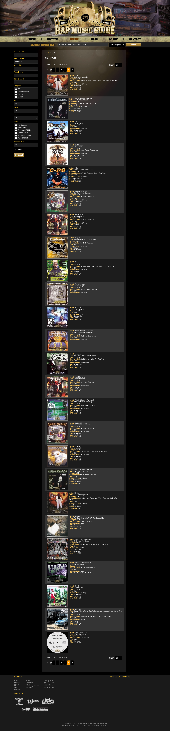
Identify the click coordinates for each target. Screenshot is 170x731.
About (16, 687)
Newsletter (30, 682)
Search (16, 684)
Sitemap (18, 677)
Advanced (19, 149)
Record (20, 94)
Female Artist (23, 133)
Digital (20, 97)
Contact (17, 689)
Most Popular (48, 686)
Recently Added (49, 687)
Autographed (23, 138)
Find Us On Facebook (120, 677)
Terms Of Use (49, 682)
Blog (15, 686)
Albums (28, 681)
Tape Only (22, 128)
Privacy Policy (49, 681)
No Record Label (24, 135)
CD (19, 89)
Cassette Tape (23, 92)
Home (47, 52)
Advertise (47, 684)
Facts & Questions (32, 686)
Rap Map (29, 687)
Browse (17, 682)
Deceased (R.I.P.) (24, 130)
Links (28, 684)
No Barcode (22, 125)
